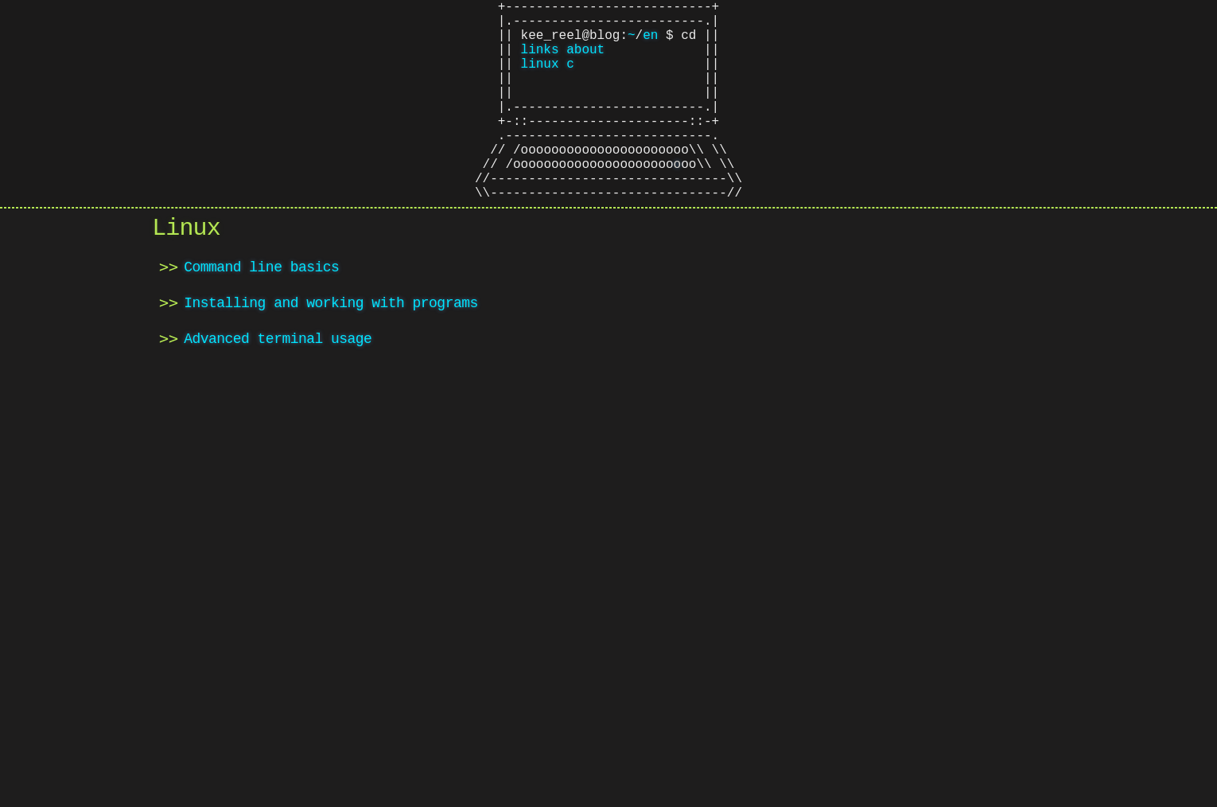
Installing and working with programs (330, 353)
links (540, 61)
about (585, 61)
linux (540, 79)
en (650, 44)
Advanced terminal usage (277, 389)
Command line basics (261, 317)
